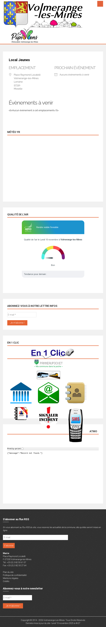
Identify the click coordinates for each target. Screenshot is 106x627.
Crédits (6, 581)
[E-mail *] (21, 314)
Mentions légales (10, 578)
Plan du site (8, 572)
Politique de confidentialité (15, 575)
